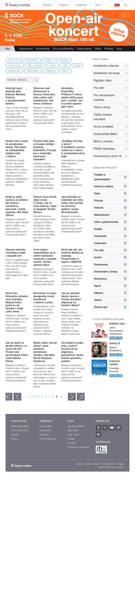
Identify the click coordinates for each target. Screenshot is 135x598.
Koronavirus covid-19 (108, 156)
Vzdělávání (50, 71)
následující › (72, 476)
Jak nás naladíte (76, 505)
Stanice (87, 5)
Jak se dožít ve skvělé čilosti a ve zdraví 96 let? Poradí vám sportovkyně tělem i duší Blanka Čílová (17, 431)
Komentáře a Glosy (105, 271)
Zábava (98, 292)
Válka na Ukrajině (20, 505)
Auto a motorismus (28, 60)
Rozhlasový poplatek (78, 526)
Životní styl (100, 307)
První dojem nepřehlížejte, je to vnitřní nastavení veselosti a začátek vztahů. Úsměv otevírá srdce (45, 310)
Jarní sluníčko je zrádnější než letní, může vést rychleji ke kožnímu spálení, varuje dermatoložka (72, 244)
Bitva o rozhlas (103, 141)
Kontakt (72, 522)
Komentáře (43, 48)
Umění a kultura (103, 186)
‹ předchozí (17, 476)
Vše (10, 60)
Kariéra (71, 517)
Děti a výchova (35, 65)
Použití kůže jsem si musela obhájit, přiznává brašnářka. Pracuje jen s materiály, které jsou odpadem (44, 176)
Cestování (64, 60)
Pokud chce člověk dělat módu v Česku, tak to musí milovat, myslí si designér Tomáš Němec (45, 244)
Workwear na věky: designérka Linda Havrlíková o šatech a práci (44, 363)
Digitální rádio (102, 80)
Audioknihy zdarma (106, 65)
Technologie (33, 71)
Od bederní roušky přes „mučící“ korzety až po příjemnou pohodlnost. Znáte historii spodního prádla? (72, 431)
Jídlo (65, 65)
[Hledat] (125, 5)
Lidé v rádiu (73, 513)
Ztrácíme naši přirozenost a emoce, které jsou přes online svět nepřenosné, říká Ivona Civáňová (44, 109)
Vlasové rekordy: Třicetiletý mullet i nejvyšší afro (16, 305)
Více (120, 48)
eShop (14, 517)
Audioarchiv (45, 509)
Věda (98, 48)
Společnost (14, 71)
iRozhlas (46, 5)
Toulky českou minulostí (103, 117)
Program (59, 5)
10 (61, 475)
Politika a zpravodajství (102, 177)
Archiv (98, 257)
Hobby (52, 65)
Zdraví (66, 71)
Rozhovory (26, 48)
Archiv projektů (103, 126)
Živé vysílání (45, 505)
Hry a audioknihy (63, 48)
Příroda (108, 48)
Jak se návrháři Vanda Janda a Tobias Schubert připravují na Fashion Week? (71, 365)
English (120, 543)
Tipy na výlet (14, 65)
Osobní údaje (92, 543)
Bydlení (48, 60)
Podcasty (44, 513)
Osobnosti (100, 236)
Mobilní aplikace (47, 517)
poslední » (81, 476)
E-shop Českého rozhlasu (108, 319)
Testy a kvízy (102, 107)
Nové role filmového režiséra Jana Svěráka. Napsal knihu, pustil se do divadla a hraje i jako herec (17, 368)
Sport (97, 285)
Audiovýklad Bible (105, 134)
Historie (98, 207)
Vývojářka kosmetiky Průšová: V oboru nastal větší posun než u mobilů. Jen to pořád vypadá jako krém (72, 110)
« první (9, 476)
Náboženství (101, 214)
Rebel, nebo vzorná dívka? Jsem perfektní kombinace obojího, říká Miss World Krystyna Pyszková (45, 431)
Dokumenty (84, 48)
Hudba (98, 229)
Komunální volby (19, 509)
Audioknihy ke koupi (107, 73)
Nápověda (73, 509)
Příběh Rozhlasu (104, 148)
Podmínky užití (107, 543)
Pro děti (99, 88)
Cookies (79, 543)
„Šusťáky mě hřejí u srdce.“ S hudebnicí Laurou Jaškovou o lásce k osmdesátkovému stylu (73, 175)
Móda (77, 65)
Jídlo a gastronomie (106, 221)
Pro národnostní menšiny (104, 97)
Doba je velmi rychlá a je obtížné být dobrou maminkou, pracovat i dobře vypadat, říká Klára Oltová (17, 245)
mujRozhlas (73, 5)
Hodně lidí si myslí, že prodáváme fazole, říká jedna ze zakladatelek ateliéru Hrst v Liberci (17, 175)
